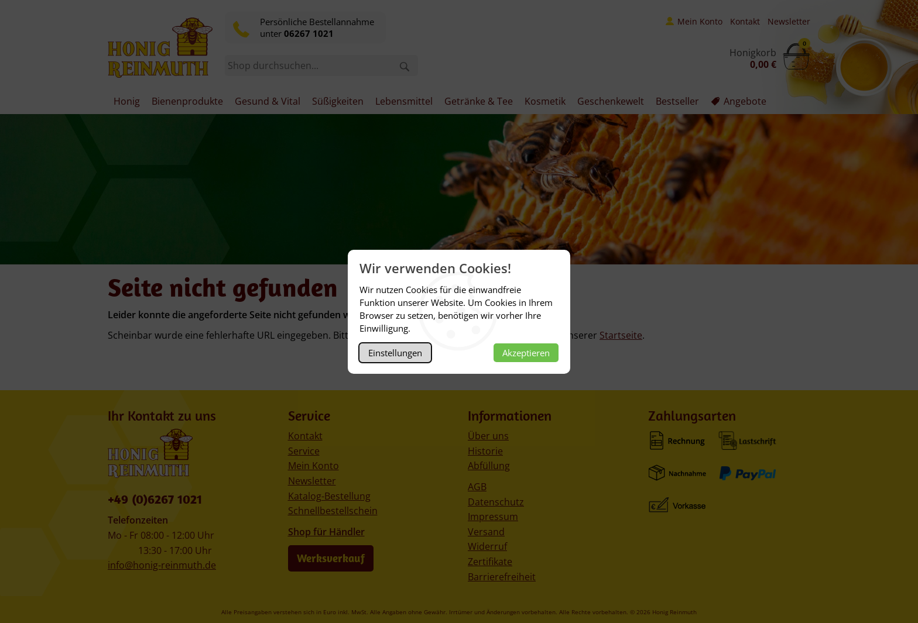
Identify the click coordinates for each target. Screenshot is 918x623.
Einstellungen (395, 353)
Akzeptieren (526, 353)
